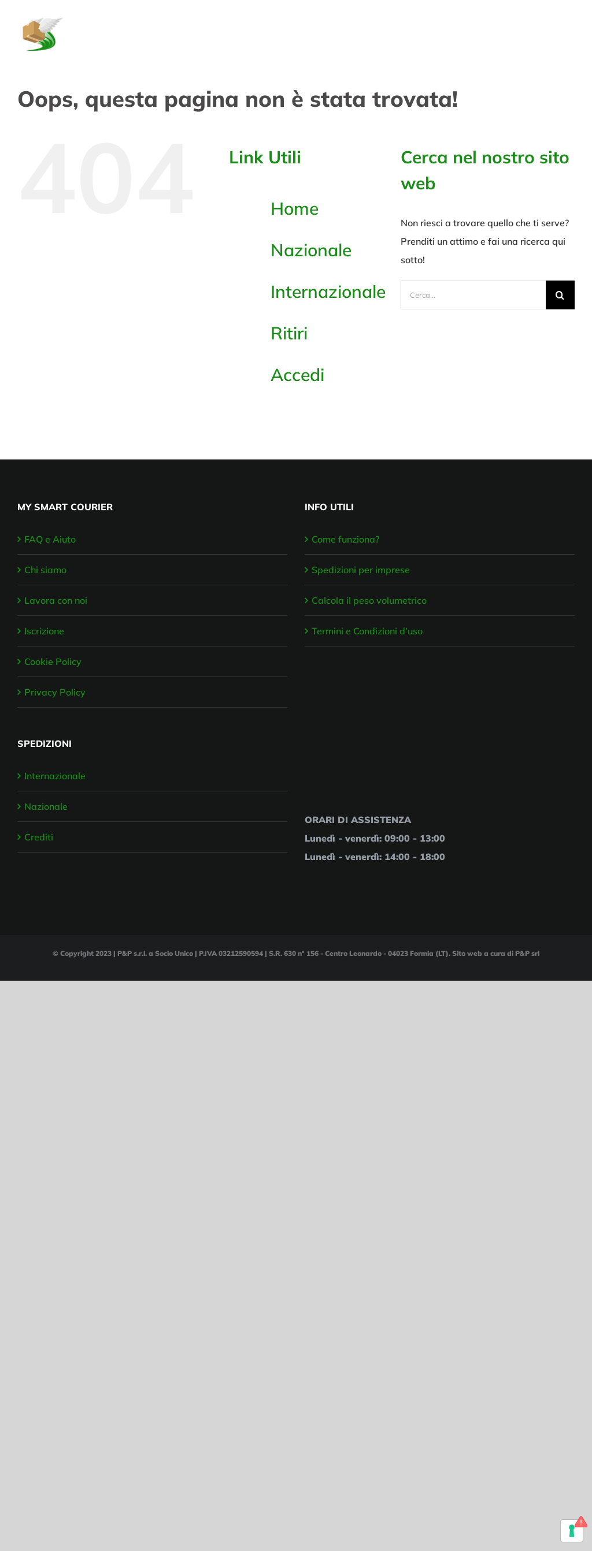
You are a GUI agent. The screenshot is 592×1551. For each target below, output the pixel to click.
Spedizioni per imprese (361, 569)
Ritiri (289, 333)
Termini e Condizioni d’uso (367, 631)
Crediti (38, 837)
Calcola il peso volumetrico (369, 600)
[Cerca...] (473, 295)
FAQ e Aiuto (50, 539)
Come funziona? (345, 539)
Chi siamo (45, 569)
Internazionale (328, 291)
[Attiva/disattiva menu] (567, 28)
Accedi (297, 375)
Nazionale (311, 250)
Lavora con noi (55, 600)
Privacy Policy (55, 692)
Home (295, 208)
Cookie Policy (53, 661)
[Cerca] (560, 295)
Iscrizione (44, 631)
